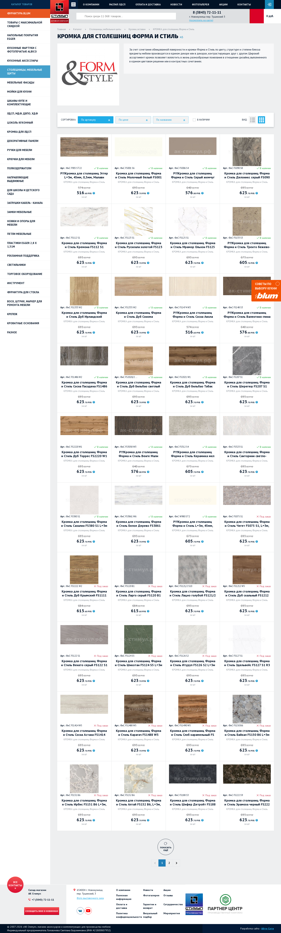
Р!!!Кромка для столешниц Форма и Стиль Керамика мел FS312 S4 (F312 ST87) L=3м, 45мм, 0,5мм (192, 454)
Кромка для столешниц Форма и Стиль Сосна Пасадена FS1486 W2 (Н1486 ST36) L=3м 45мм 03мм (84, 384)
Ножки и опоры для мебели (21, 222)
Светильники (16, 265)
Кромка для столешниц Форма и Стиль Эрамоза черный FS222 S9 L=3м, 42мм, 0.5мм (247, 802)
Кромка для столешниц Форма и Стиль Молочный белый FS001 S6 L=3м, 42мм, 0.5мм (138, 175)
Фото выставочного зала (90, 898)
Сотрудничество (173, 904)
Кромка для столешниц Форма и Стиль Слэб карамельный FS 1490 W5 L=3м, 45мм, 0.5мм (192, 733)
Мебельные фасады (20, 82)
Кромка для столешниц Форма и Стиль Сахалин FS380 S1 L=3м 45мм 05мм (84, 524)
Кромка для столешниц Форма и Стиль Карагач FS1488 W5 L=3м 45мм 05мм (138, 733)
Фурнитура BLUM (18, 13)
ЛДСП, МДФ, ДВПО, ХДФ (22, 113)
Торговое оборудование (24, 274)
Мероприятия (171, 913)
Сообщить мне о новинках (41, 911)
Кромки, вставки (137, 29)
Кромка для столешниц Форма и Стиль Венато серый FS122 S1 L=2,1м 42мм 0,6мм (84, 663)
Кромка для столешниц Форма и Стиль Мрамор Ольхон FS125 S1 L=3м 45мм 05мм (192, 245)
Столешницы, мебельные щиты (24, 71)
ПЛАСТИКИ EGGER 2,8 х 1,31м (22, 244)
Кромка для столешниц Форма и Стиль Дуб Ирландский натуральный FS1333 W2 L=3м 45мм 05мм (84, 315)
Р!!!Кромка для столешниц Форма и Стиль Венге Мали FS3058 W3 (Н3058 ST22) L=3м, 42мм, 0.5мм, (138, 454)
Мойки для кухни (19, 91)
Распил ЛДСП (117, 4)
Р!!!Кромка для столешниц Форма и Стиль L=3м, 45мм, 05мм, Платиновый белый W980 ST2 (193, 524)
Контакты (244, 4)
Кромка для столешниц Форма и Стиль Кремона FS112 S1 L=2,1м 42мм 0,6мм (84, 245)
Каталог (77, 29)
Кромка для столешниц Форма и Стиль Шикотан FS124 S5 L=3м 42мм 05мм (138, 663)
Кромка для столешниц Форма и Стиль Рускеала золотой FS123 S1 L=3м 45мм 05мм (138, 245)
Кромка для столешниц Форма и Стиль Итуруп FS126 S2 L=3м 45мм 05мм (192, 663)
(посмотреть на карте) (201, 20)
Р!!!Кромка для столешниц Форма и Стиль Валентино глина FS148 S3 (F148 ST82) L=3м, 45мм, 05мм (247, 315)
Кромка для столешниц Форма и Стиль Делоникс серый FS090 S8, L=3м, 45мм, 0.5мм (247, 175)
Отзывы (168, 895)
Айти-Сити (267, 928)
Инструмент (16, 283)
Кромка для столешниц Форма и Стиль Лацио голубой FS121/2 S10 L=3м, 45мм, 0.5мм (193, 593)
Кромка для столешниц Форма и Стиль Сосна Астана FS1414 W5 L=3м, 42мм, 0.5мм (84, 733)
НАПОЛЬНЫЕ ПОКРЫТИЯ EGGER (22, 36)
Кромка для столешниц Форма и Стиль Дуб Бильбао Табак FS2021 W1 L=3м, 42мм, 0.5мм (192, 384)
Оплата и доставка (148, 4)
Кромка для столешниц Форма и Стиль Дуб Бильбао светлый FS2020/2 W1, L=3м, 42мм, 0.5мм (138, 384)
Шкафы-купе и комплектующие (19, 102)
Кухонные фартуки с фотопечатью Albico (22, 49)
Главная (61, 29)
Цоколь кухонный (20, 122)
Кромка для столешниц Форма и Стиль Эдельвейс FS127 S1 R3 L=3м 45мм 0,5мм (247, 663)
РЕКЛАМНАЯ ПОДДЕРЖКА (23, 255)
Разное (12, 332)
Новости (176, 4)
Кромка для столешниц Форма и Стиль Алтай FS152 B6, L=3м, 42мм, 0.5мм (138, 802)
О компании (91, 4)
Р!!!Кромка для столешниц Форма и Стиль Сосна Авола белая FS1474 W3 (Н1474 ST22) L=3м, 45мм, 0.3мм (193, 315)
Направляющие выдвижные (17, 179)
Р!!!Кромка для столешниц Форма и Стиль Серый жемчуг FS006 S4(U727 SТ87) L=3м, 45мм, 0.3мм (193, 175)
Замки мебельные (19, 212)
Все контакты (15, 884)
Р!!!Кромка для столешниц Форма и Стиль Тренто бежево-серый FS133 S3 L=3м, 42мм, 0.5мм (247, 245)
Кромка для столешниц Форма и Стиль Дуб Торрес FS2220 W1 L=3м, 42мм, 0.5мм (84, 454)
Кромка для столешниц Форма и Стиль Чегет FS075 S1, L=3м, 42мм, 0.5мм (247, 524)
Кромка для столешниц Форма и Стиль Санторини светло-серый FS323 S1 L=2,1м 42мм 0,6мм (247, 454)
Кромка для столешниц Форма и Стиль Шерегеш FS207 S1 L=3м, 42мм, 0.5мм (247, 384)
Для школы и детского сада (23, 191)
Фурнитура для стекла (23, 292)
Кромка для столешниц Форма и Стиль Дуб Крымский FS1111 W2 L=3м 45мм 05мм (84, 593)
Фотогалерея (200, 4)
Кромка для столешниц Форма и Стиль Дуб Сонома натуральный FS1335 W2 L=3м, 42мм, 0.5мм (138, 315)
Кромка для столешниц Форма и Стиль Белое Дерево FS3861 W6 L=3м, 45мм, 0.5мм (138, 524)
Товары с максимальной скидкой (24, 24)
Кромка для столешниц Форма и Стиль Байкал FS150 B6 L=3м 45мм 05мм (247, 733)
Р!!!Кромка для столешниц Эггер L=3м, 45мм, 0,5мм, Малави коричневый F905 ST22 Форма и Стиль (84, 175)
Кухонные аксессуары (22, 60)
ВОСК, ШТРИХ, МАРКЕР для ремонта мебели (24, 303)
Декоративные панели (22, 141)
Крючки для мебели (21, 159)
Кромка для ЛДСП (19, 131)
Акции (223, 4)
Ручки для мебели (19, 150)
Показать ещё (166, 848)
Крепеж (12, 314)
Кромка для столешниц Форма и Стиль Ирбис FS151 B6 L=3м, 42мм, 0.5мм (84, 802)
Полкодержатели (19, 168)
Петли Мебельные (19, 234)
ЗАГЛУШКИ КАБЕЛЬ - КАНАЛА (25, 203)
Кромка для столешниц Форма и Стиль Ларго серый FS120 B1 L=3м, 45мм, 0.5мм (138, 593)
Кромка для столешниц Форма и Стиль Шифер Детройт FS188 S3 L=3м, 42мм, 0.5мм (193, 802)
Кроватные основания (23, 323)
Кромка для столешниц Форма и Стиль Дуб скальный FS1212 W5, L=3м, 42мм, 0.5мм (247, 593)
